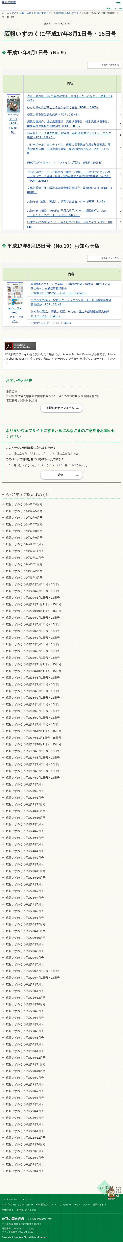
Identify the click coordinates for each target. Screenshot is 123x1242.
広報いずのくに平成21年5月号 (25, 1031)
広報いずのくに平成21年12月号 (25, 997)
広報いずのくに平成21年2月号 (25, 911)
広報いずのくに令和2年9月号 (24, 537)
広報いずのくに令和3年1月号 (24, 564)
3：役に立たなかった (65, 453)
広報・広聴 (25, 13)
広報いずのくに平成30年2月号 (25, 1044)
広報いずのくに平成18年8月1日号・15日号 (33, 677)
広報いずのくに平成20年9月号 (25, 944)
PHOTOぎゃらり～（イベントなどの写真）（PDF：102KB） (65, 162)
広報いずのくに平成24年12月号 (25, 804)
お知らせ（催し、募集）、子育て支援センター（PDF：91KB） (66, 201)
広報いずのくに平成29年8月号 (25, 1084)
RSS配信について (45, 1204)
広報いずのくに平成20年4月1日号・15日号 (33, 977)
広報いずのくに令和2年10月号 (25, 544)
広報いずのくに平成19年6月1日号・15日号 (33, 631)
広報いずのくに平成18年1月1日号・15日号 (33, 724)
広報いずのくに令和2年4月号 (24, 504)
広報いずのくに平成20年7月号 (25, 957)
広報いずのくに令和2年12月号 (25, 557)
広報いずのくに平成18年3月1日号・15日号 (33, 710)
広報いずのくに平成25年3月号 (25, 784)
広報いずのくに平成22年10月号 (25, 1144)
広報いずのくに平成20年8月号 (25, 951)
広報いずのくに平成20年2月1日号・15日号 (33, 591)
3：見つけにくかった (74, 465)
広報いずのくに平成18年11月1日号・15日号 (33, 664)
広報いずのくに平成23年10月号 (25, 877)
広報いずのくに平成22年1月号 (25, 991)
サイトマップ (80, 1204)
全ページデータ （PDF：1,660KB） (13, 123)
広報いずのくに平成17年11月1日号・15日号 (33, 737)
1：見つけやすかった (22, 465)
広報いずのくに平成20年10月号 (25, 937)
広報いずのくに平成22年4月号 (25, 1171)
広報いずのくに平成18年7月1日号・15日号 (33, 684)
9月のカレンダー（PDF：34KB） (51, 322)
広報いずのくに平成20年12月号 (25, 924)
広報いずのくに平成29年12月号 (25, 1057)
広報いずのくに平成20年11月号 (25, 931)
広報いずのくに (42, 13)
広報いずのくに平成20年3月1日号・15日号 (33, 584)
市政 (14, 13)
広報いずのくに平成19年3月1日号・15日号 (33, 651)
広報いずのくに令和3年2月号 (24, 571)
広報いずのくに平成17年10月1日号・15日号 (33, 744)
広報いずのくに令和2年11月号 (25, 551)
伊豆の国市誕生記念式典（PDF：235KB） (53, 114)
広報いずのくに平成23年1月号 (25, 1131)
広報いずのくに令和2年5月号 (24, 511)
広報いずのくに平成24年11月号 (25, 811)
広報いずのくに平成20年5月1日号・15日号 (33, 970)
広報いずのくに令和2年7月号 (24, 524)
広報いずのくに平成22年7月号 (25, 1157)
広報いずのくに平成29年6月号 (25, 1097)
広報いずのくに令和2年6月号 (24, 517)
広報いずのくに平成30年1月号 (25, 1051)
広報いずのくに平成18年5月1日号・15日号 (33, 697)
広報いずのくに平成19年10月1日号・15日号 (33, 610)
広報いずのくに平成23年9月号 (25, 884)
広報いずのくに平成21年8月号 (25, 1017)
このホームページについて (15, 1199)
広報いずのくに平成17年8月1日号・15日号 (33, 757)
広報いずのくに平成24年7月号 (25, 831)
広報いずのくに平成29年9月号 (25, 1077)
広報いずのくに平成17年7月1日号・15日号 (33, 764)
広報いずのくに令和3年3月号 (24, 577)
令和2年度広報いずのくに (67, 13)
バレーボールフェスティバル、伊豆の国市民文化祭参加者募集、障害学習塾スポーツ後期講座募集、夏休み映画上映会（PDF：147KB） (69, 149)
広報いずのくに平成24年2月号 (25, 857)
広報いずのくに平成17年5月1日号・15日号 (33, 777)
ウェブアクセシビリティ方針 (16, 1204)
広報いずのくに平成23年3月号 (25, 1117)
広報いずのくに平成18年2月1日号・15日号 (33, 717)
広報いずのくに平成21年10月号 (25, 1004)
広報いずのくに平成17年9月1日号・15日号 (33, 751)
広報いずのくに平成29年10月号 (25, 1071)
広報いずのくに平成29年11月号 (25, 1064)
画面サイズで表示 (110, 65)
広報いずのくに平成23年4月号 (25, 897)
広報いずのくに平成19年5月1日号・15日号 (33, 637)
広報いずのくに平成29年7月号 (25, 1091)
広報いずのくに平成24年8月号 (25, 824)
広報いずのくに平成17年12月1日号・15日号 (33, 731)
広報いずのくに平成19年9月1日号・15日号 (33, 617)
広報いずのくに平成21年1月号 (25, 917)
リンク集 (64, 1204)
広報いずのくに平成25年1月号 (25, 797)
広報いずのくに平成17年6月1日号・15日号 (33, 771)
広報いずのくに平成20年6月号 (25, 964)
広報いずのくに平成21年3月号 (25, 904)
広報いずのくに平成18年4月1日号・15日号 (33, 704)
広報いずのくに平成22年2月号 (25, 984)
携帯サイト (98, 1204)
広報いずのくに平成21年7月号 (25, 1024)
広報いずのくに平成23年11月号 (25, 871)
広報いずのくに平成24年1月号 (25, 864)
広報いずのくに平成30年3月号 (25, 1037)
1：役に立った (18, 453)
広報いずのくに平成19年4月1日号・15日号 (33, 644)
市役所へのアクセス (26, 1210)
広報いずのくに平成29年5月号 (25, 1104)
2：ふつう (40, 453)
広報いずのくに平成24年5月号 (25, 844)
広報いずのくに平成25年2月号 (25, 790)
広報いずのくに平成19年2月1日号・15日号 (33, 657)
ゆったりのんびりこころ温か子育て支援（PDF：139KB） (63, 107)
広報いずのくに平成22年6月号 (25, 1164)
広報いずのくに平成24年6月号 (25, 837)
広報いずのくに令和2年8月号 (24, 530)
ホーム (5, 13)
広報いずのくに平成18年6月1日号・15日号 (33, 691)
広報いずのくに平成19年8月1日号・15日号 (33, 624)
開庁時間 (6, 1210)
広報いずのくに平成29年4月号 (25, 1111)
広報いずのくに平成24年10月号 (25, 817)
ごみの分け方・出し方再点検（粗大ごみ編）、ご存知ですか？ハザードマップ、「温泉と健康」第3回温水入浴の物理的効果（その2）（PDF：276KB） (69, 176)
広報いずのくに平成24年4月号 (25, 851)
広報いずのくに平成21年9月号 (25, 1011)
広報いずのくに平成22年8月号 (25, 1151)
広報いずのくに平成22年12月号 (25, 1137)
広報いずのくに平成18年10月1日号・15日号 (33, 671)
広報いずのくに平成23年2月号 (25, 1124)
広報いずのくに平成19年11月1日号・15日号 (33, 604)
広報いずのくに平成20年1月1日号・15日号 (33, 597)
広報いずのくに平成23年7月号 (25, 891)
